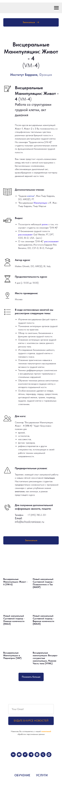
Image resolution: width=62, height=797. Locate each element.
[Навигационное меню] (56, 8)
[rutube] (25, 754)
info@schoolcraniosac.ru (29, 521)
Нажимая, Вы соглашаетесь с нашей (26, 731)
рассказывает (25, 234)
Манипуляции (41, 202)
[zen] (37, 754)
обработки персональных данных (31, 734)
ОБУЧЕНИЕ (22, 775)
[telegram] (31, 754)
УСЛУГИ (42, 775)
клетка (30, 196)
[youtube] (19, 754)
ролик (45, 224)
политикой (46, 731)
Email (18, 518)
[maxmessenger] (48, 754)
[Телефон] (43, 754)
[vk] (13, 754)
